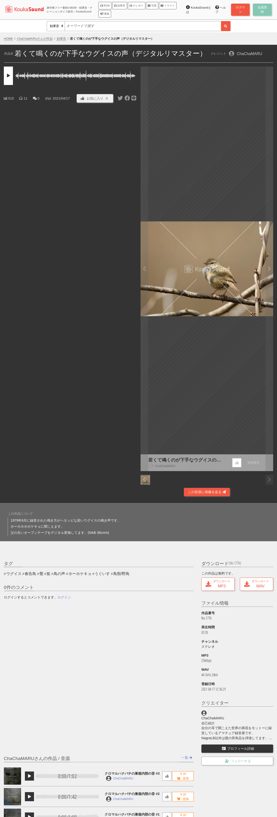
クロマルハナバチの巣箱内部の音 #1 (132, 814)
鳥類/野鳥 (121, 574)
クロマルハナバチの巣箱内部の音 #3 (132, 773)
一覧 (186, 758)
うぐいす (102, 574)
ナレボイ (136, 5)
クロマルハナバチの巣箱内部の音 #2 (132, 794)
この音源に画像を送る (207, 492)
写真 (152, 5)
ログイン (64, 597)
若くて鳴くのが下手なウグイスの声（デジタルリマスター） (184, 460)
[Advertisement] (70, 484)
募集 (104, 13)
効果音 (119, 5)
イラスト (168, 5)
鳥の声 (59, 574)
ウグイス (14, 574)
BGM (105, 5)
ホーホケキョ (79, 574)
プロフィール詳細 (238, 748)
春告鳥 (30, 574)
